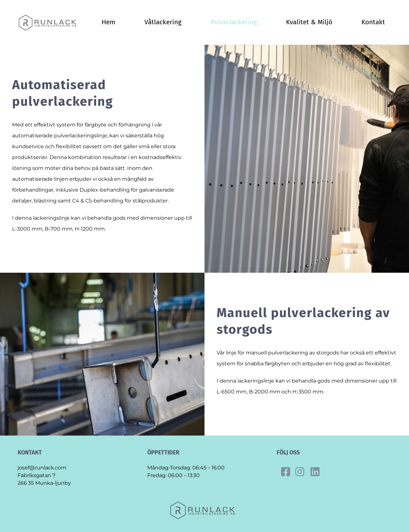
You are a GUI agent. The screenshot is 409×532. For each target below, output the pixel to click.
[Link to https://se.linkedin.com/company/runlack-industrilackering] (315, 472)
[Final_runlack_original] (49, 16)
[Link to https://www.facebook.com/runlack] (285, 472)
